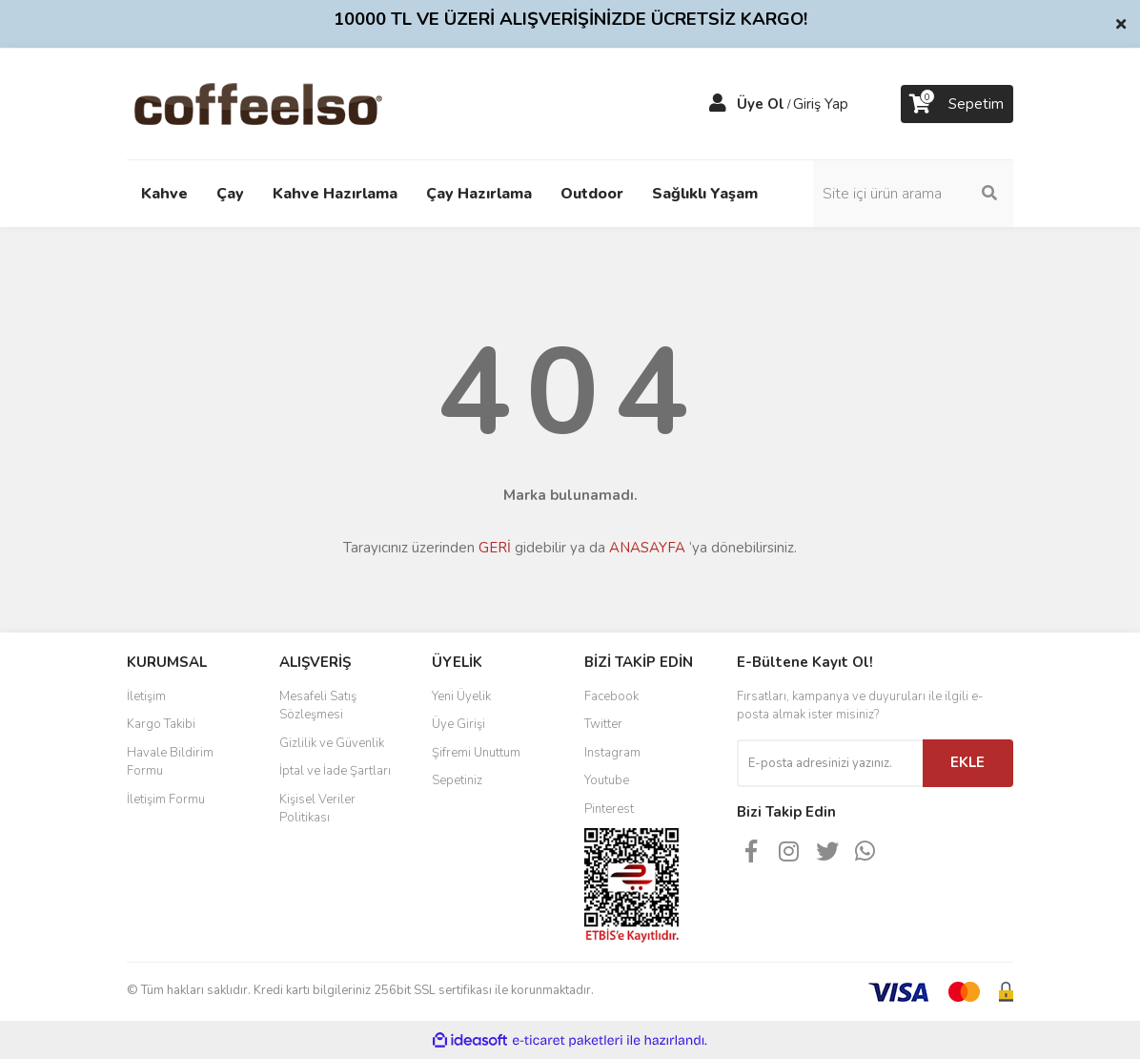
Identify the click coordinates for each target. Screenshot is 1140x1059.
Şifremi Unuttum (476, 752)
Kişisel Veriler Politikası (317, 809)
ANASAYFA (647, 547)
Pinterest (609, 809)
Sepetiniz (457, 780)
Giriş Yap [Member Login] (820, 104)
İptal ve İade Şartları (335, 770)
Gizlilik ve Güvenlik (331, 743)
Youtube (606, 780)
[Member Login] (717, 104)
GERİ (494, 547)
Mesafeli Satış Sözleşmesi (317, 706)
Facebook (611, 696)
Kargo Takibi (161, 724)
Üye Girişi (458, 724)
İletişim (146, 696)
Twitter (603, 724)
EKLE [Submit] (967, 762)
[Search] (913, 193)
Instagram (612, 752)
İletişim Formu (166, 799)
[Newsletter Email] (830, 763)
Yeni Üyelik (461, 696)
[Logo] (288, 103)
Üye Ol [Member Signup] (760, 104)
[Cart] (957, 104)
